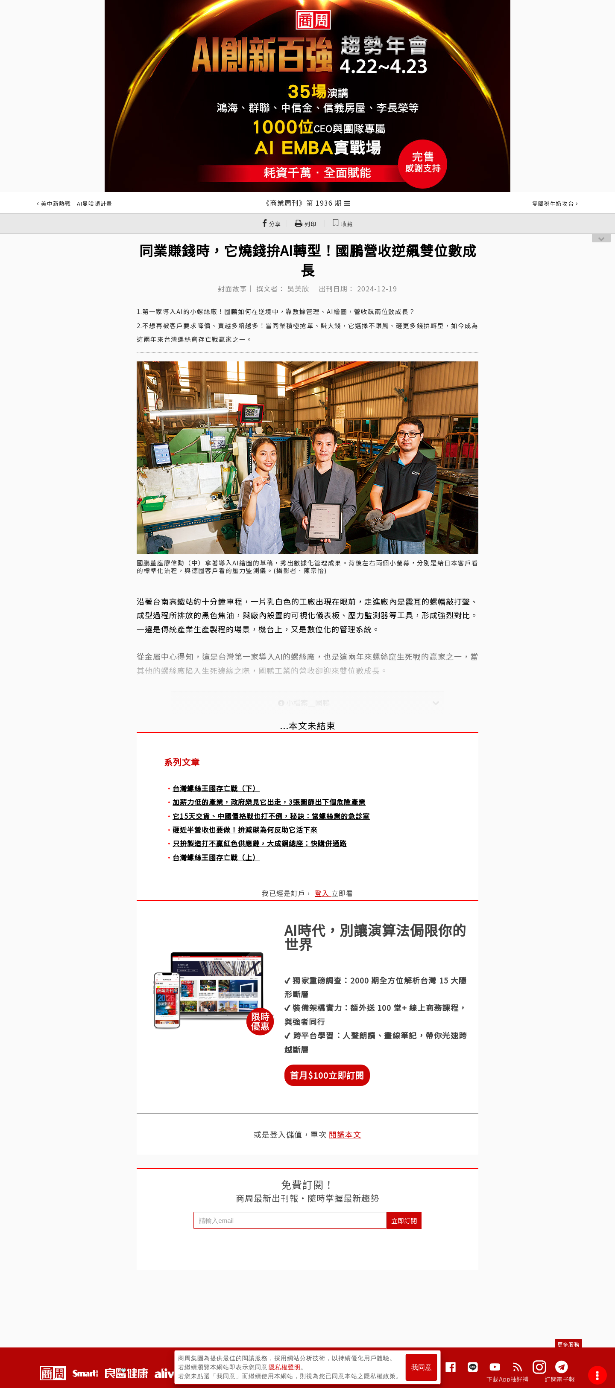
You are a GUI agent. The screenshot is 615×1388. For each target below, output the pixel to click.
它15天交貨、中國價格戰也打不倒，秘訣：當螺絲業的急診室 (271, 816)
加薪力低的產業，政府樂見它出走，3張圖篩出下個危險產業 (269, 802)
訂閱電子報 (560, 1379)
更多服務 (568, 1344)
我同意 (421, 1367)
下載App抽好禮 (507, 1379)
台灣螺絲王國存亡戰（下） (216, 788)
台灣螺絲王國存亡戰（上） (216, 857)
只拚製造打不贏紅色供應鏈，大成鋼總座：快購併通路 (260, 843)
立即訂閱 (404, 1220)
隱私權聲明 (285, 1367)
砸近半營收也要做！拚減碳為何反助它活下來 (245, 829)
